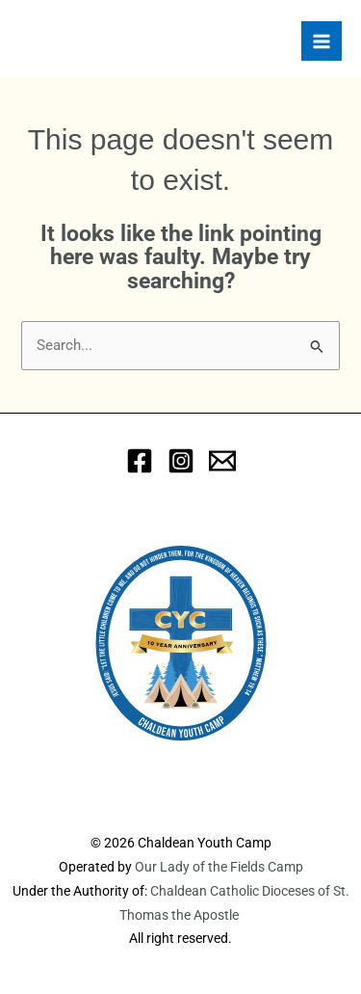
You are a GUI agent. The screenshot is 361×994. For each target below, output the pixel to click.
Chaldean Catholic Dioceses (234, 891)
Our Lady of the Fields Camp (219, 866)
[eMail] (222, 460)
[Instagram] (181, 460)
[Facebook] (139, 460)
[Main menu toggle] (321, 41)
